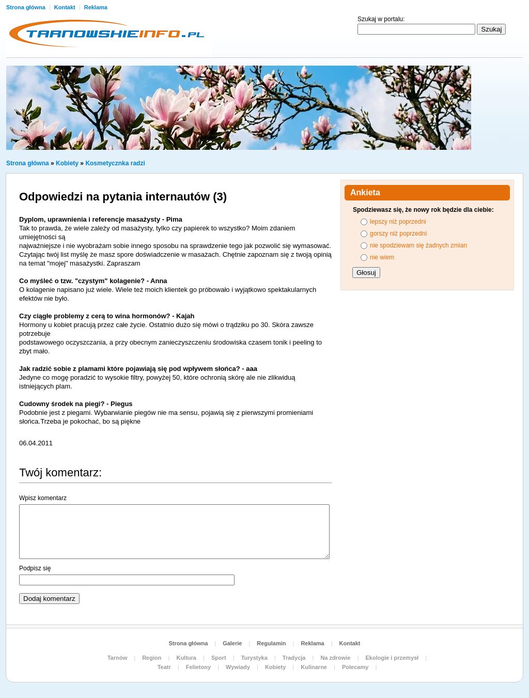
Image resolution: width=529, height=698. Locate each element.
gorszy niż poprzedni (398, 233)
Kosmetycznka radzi (115, 163)
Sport (218, 658)
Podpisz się (35, 568)
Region (151, 658)
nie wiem (382, 257)
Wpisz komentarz (43, 498)
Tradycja (294, 658)
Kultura (186, 658)
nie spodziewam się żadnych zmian (418, 245)
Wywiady (238, 667)
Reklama (95, 7)
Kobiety (67, 163)
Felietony (198, 667)
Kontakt (65, 7)
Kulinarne (314, 667)
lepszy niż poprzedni (398, 221)
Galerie (232, 643)
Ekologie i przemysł (391, 658)
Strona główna (26, 7)
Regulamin (271, 643)
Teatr (164, 667)
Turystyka (254, 658)
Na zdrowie (335, 658)
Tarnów (117, 658)
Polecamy (355, 667)
